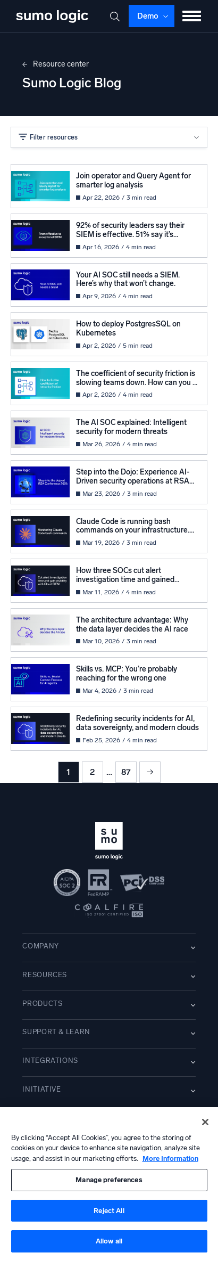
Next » (150, 772)
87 (126, 772)
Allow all (109, 1241)
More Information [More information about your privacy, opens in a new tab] (170, 1158)
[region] (109, 1184)
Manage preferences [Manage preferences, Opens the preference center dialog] (109, 1180)
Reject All (109, 1211)
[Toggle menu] (191, 16)
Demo (147, 16)
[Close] (205, 1122)
